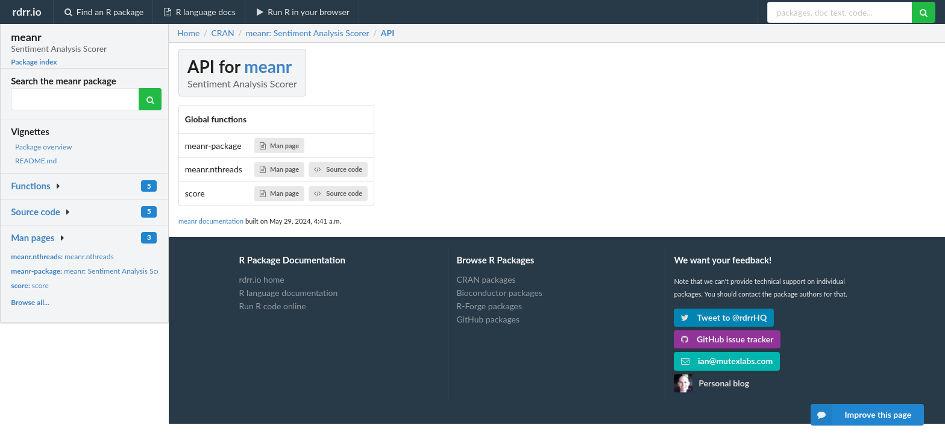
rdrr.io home (261, 280)
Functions (30, 185)
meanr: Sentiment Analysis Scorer (90, 270)
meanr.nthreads (62, 256)
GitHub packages (488, 319)
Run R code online (272, 306)
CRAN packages (486, 280)
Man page (279, 145)
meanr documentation (210, 221)
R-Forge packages (489, 306)
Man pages (32, 237)
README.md (36, 160)
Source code (35, 211)
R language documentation (288, 293)
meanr (268, 66)
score (30, 285)
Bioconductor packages (499, 293)
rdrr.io (26, 11)
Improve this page (861, 415)
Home (188, 33)
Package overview (43, 146)
